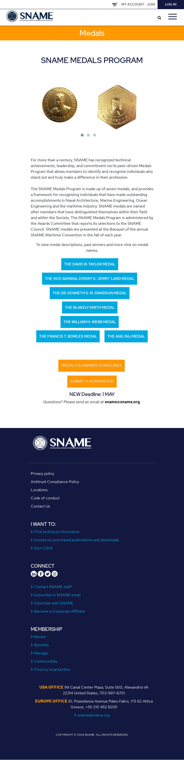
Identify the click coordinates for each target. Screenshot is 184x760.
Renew (40, 636)
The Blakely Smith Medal (90, 307)
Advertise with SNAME (54, 603)
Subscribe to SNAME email (57, 594)
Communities (45, 661)
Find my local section (52, 669)
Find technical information (57, 531)
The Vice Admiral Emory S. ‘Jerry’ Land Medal (89, 278)
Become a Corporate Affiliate (59, 611)
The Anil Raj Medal (126, 336)
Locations (39, 489)
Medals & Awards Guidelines (91, 365)
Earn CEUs (43, 548)
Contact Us (40, 506)
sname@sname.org (94, 715)
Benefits (41, 644)
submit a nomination (92, 381)
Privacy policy (42, 473)
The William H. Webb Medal (89, 322)
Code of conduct (45, 498)
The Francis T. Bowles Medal (68, 336)
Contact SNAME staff (53, 586)
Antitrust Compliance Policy (55, 481)
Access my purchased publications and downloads (76, 539)
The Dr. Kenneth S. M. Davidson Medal (90, 293)
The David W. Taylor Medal (89, 264)
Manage (41, 653)
